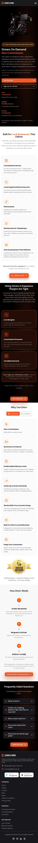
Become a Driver (7, 825)
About (4, 795)
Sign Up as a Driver (19, 86)
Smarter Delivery (7, 828)
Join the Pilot (19, 80)
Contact (4, 790)
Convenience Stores (8, 809)
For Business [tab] (13, 414)
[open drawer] (36, 3)
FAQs (3, 793)
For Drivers (5, 814)
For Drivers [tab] (25, 414)
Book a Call (19, 275)
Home (4, 785)
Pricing (4, 788)
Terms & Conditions (8, 798)
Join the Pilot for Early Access (19, 674)
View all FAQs (19, 744)
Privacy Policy (6, 800)
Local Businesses (7, 812)
